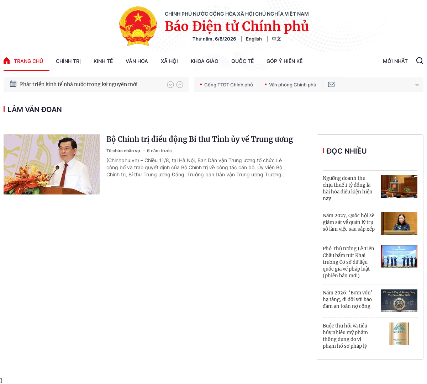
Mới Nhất (395, 61)
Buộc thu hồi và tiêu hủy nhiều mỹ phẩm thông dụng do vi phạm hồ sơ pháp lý (345, 336)
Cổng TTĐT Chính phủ (226, 84)
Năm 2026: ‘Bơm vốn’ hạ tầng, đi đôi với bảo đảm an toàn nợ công (348, 299)
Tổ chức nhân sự (123, 150)
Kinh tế (103, 61)
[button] (170, 84)
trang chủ (23, 60)
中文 (276, 39)
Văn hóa (137, 61)
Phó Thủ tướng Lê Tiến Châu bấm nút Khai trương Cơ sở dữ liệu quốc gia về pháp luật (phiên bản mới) (348, 262)
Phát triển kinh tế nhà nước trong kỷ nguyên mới (79, 84)
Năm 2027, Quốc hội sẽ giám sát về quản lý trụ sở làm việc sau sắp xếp (349, 222)
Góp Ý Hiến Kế (284, 61)
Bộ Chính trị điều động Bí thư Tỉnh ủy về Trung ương (199, 139)
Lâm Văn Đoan (34, 109)
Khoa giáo (204, 61)
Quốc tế (242, 61)
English (254, 39)
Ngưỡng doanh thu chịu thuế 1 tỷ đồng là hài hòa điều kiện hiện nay (348, 188)
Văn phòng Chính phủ (290, 84)
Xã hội (169, 61)
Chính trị (68, 61)
